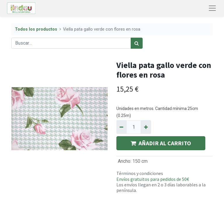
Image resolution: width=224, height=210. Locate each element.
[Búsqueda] (137, 43)
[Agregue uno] (146, 127)
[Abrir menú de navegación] (212, 8)
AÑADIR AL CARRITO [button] (161, 143)
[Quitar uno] (121, 127)
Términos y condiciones (139, 173)
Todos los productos (36, 29)
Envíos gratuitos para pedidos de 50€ (152, 179)
